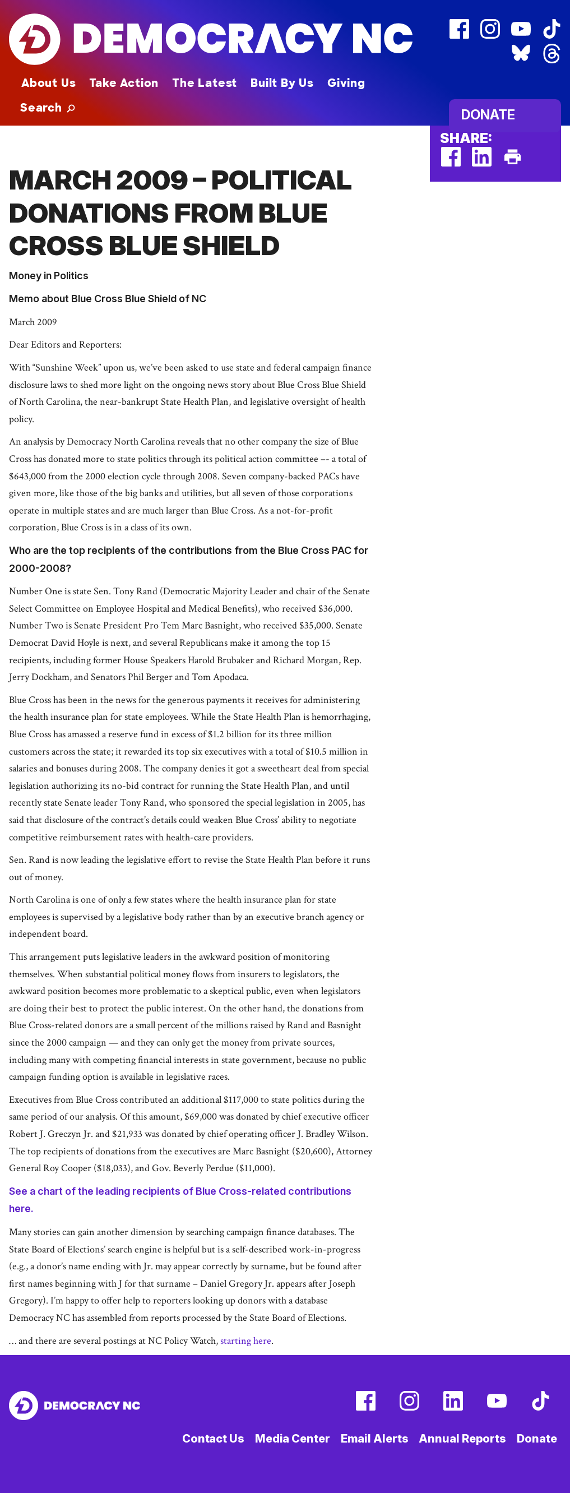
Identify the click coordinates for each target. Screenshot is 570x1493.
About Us (48, 83)
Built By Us (282, 83)
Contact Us (213, 1438)
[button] (48, 107)
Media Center (292, 1438)
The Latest (204, 83)
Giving (346, 83)
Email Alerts (375, 1438)
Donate (488, 115)
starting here (245, 1340)
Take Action (124, 83)
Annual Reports (462, 1438)
